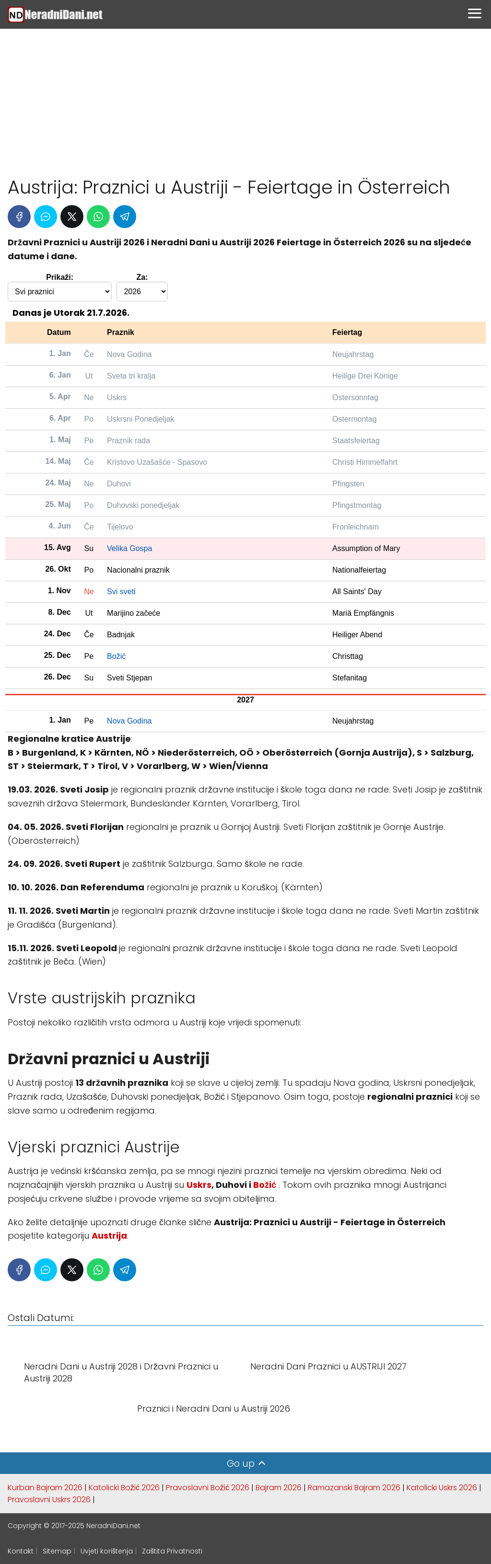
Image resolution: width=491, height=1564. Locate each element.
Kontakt (21, 1551)
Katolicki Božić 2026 (124, 1487)
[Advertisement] (245, 98)
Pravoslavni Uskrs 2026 (49, 1499)
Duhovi (119, 484)
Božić (116, 656)
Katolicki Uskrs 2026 (442, 1487)
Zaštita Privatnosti (172, 1551)
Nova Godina (129, 354)
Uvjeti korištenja (107, 1551)
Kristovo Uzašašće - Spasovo (157, 462)
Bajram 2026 (279, 1487)
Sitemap (57, 1551)
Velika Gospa (129, 548)
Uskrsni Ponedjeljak (141, 419)
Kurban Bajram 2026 (45, 1487)
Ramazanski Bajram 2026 (354, 1487)
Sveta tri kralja (131, 376)
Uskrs (117, 397)
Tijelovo (120, 527)
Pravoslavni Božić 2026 (207, 1487)
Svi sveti (121, 591)
